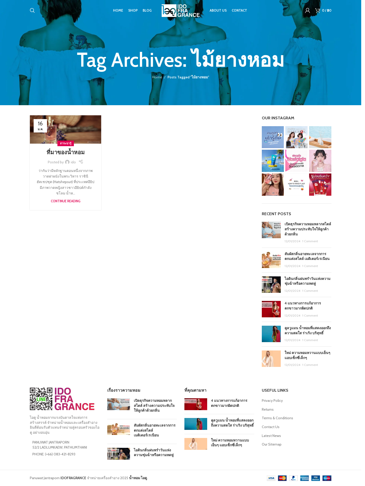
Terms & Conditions (277, 418)
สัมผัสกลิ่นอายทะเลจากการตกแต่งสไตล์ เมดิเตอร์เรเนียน (307, 256)
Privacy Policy (272, 400)
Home (157, 77)
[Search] (32, 11)
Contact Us (271, 427)
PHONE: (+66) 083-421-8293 (53, 454)
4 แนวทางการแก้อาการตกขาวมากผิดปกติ (303, 306)
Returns (268, 409)
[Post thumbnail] (271, 233)
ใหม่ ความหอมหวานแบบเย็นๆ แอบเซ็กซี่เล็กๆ (230, 443)
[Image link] (62, 398)
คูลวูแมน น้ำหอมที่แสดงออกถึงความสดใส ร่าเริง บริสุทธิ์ (308, 330)
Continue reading (65, 201)
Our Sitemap (272, 444)
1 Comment (310, 241)
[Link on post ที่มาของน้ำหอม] (65, 129)
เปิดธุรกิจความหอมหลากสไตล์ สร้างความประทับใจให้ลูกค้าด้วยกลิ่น (308, 229)
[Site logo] (181, 11)
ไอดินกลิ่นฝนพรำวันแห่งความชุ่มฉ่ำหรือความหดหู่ (307, 281)
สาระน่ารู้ (65, 143)
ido (73, 162)
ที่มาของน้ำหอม (66, 152)
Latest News (271, 435)
